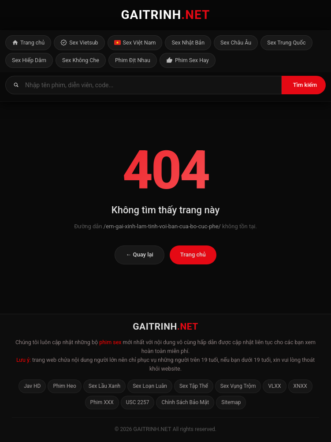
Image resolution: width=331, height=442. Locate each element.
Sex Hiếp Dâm (29, 60)
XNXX (300, 386)
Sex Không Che (80, 60)
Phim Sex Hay (187, 60)
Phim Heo (64, 386)
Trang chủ (28, 42)
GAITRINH (165, 14)
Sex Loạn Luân (150, 386)
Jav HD (32, 386)
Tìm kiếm (305, 85)
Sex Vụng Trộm (238, 386)
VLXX (274, 386)
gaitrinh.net (152, 429)
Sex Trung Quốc (286, 42)
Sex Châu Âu (235, 42)
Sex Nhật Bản (188, 42)
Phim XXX (102, 402)
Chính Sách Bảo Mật (185, 402)
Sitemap (231, 402)
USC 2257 (137, 402)
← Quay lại (139, 254)
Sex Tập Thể (193, 386)
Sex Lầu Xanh (104, 386)
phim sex (110, 342)
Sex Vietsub (79, 42)
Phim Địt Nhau (132, 60)
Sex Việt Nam (135, 42)
